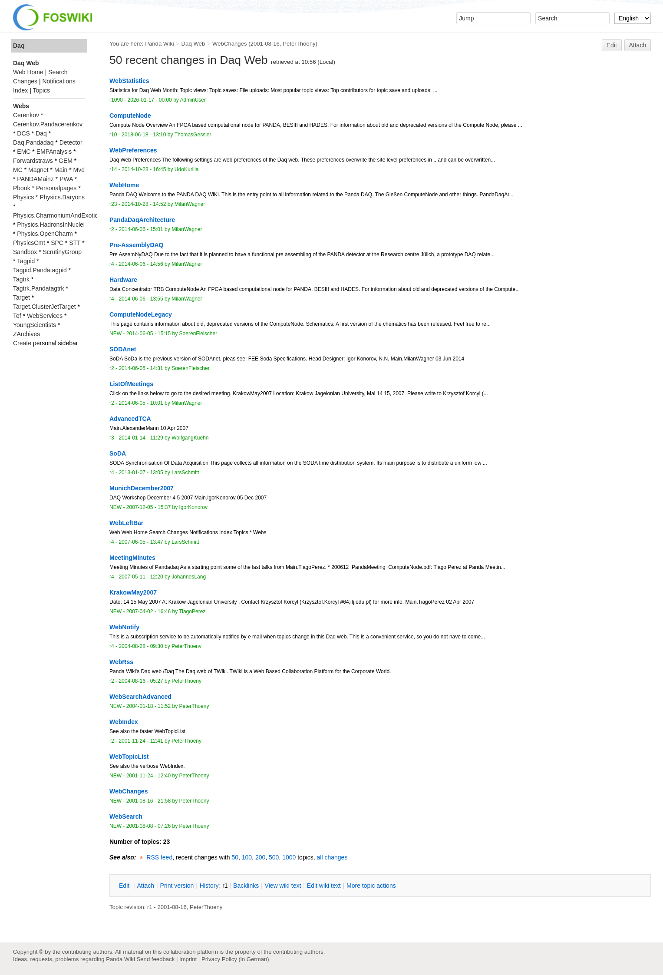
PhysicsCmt (29, 242)
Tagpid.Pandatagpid (40, 270)
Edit (612, 45)
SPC (57, 242)
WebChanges (229, 43)
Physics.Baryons (62, 197)
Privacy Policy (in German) (235, 959)
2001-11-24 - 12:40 (148, 776)
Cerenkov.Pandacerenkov (47, 124)
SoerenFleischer (198, 334)
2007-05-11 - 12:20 (141, 577)
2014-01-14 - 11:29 (141, 438)
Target (21, 297)
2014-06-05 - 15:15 (148, 334)
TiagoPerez (192, 611)
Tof (17, 315)
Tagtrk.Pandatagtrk (38, 288)
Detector (70, 142)
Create (22, 343)
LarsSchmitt (185, 472)
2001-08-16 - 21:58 (148, 801)
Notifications (58, 81)
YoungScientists (34, 324)
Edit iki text (324, 885)
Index (20, 90)
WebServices (45, 315)
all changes (332, 857)
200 (260, 857)
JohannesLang (189, 577)
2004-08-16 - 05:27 (141, 681)
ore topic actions (371, 885)
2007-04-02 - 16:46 (148, 611)
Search (57, 72)
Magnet (38, 169)
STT (74, 242)
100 (247, 857)
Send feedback (155, 959)
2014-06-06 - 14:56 (141, 264)
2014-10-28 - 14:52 (144, 204)
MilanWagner (190, 204)
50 (234, 857)
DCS (23, 133)
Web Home (28, 72)
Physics (23, 197)
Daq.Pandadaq (33, 142)
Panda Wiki (159, 43)
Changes (25, 81)
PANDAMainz (35, 178)
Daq (18, 45)
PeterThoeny (299, 43)
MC (18, 169)
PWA (66, 178)
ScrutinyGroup (62, 251)
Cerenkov (26, 115)
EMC (23, 151)
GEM (66, 160)
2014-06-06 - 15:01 (141, 229)
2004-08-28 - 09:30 (141, 646)
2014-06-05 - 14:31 (141, 368)
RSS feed (159, 857)
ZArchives (26, 334)
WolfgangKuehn (190, 438)
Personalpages (56, 188)
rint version (177, 885)
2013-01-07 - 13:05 (141, 472)
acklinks (246, 885)
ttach (145, 885)
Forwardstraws (33, 160)
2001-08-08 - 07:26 (148, 826)
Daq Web (193, 43)
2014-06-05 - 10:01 (141, 403)
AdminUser (193, 100)
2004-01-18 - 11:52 (148, 706)
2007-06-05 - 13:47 (141, 542)
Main (60, 169)
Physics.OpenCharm (45, 233)
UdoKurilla (187, 169)
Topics (41, 90)
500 (274, 857)
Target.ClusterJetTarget (44, 306)
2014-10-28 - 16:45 (144, 169)
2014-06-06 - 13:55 (141, 299)
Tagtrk (21, 279)
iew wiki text (283, 885)
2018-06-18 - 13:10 (144, 135)
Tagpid (26, 261)
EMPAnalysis (54, 151)
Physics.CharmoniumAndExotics (57, 215)
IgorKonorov (193, 507)
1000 (289, 857)
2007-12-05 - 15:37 (148, 507)
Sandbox (25, 251)
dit (125, 885)
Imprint (188, 959)
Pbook (21, 188)
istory (209, 885)
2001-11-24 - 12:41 (141, 741)
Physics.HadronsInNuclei (51, 224)
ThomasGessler (193, 135)
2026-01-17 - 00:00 (149, 100)
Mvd (79, 169)
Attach (638, 45)
